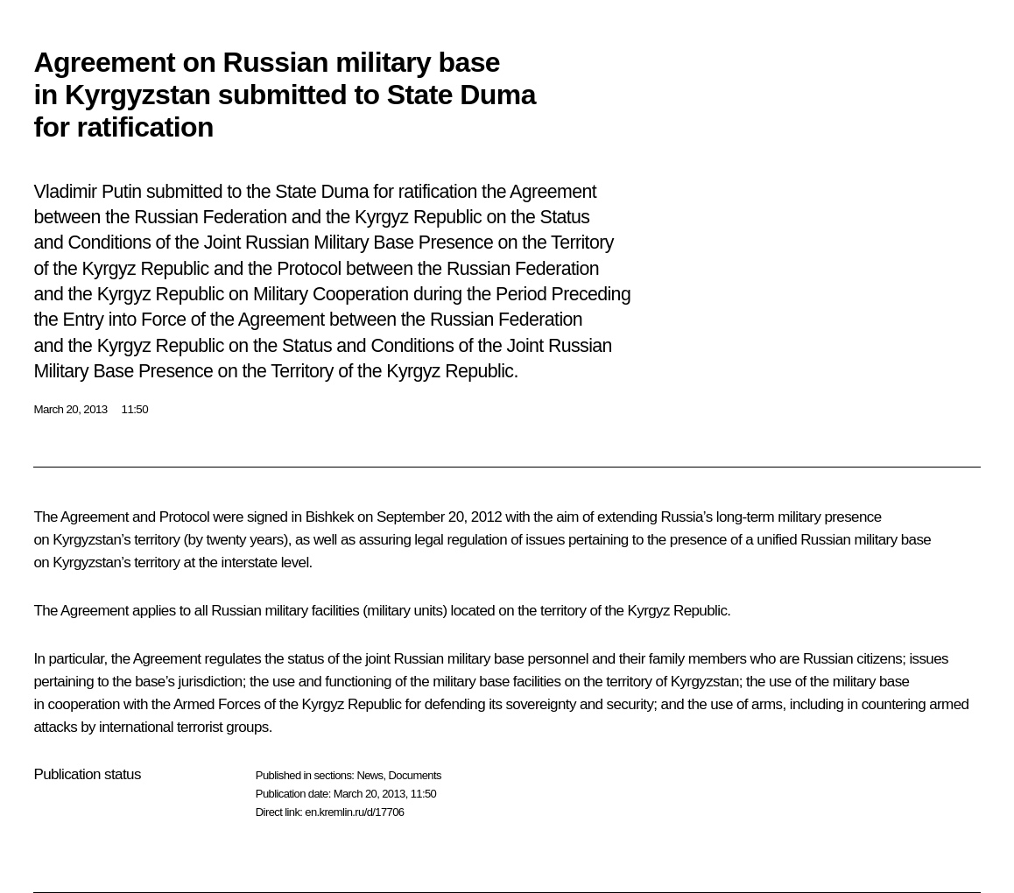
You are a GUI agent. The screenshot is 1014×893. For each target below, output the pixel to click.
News (369, 775)
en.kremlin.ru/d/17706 (354, 812)
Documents (415, 775)
